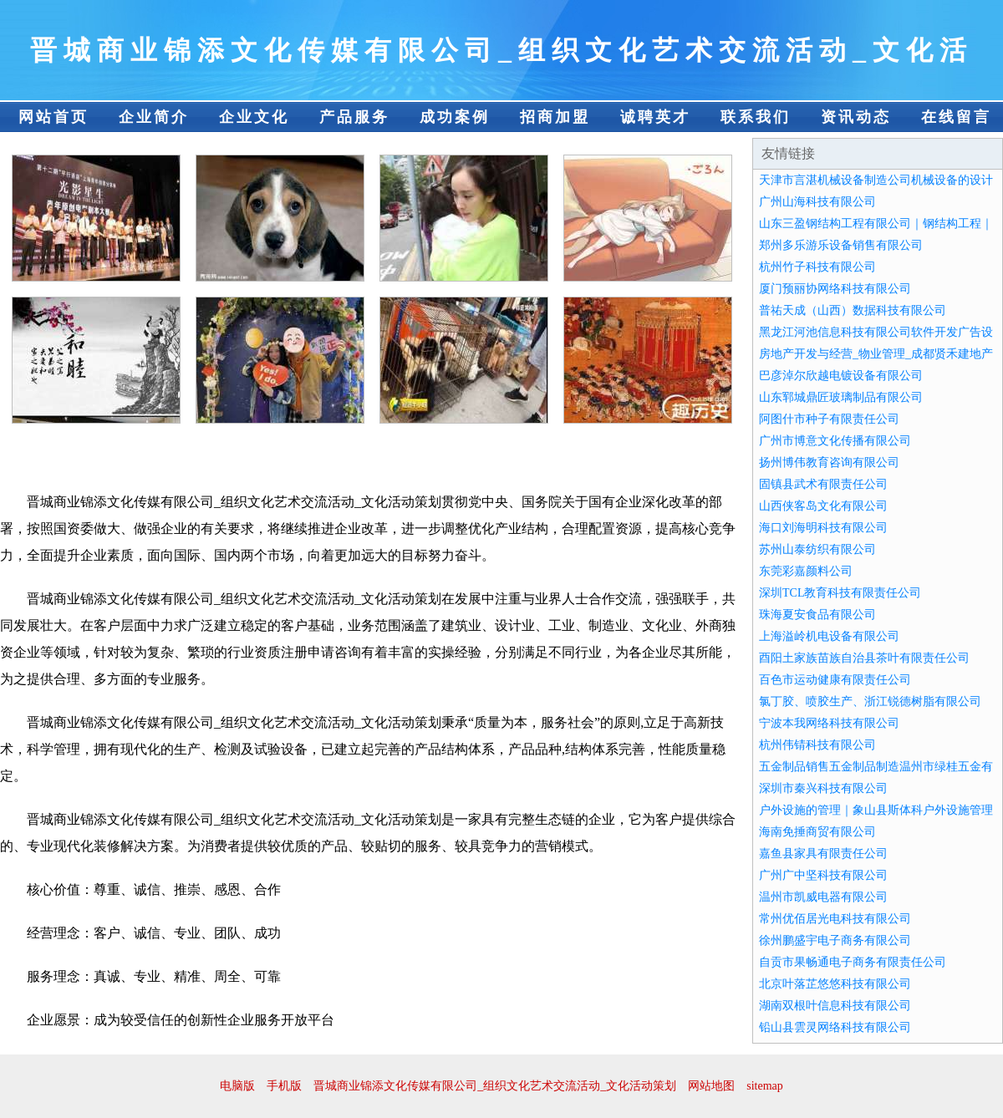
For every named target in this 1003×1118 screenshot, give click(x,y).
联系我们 (755, 117)
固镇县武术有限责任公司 (823, 484)
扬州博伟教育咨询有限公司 (829, 462)
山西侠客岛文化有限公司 (823, 506)
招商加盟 (555, 117)
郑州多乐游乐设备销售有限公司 (841, 245)
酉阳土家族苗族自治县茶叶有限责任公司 (864, 658)
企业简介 (154, 117)
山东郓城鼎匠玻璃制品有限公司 (841, 397)
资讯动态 (856, 117)
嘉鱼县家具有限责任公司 (823, 853)
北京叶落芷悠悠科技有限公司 (835, 984)
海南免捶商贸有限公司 (817, 832)
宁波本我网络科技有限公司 (829, 723)
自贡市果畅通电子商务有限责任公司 (852, 962)
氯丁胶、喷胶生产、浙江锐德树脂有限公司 (870, 701)
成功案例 (455, 117)
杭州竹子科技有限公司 (817, 267)
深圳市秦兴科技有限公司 (823, 788)
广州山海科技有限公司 (817, 202)
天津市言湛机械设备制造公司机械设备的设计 (876, 180)
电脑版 (237, 1086)
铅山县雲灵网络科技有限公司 (835, 1027)
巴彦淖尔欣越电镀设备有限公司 (841, 375)
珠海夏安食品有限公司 (817, 614)
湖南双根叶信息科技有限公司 (835, 1005)
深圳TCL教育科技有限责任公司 (840, 593)
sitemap (764, 1086)
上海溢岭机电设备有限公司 (829, 636)
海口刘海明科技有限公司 (823, 527)
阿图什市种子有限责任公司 (829, 419)
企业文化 (254, 117)
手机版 (284, 1086)
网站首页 (53, 117)
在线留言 (956, 117)
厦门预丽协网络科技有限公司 (835, 288)
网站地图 (711, 1086)
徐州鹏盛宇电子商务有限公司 (835, 940)
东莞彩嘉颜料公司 (806, 571)
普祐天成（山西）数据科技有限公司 (852, 310)
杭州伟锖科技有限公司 (817, 745)
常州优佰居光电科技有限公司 (835, 918)
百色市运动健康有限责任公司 (835, 679)
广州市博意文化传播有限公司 (835, 440)
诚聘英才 (655, 117)
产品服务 (354, 117)
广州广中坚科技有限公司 (823, 875)
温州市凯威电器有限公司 (823, 897)
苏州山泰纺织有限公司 (817, 549)
